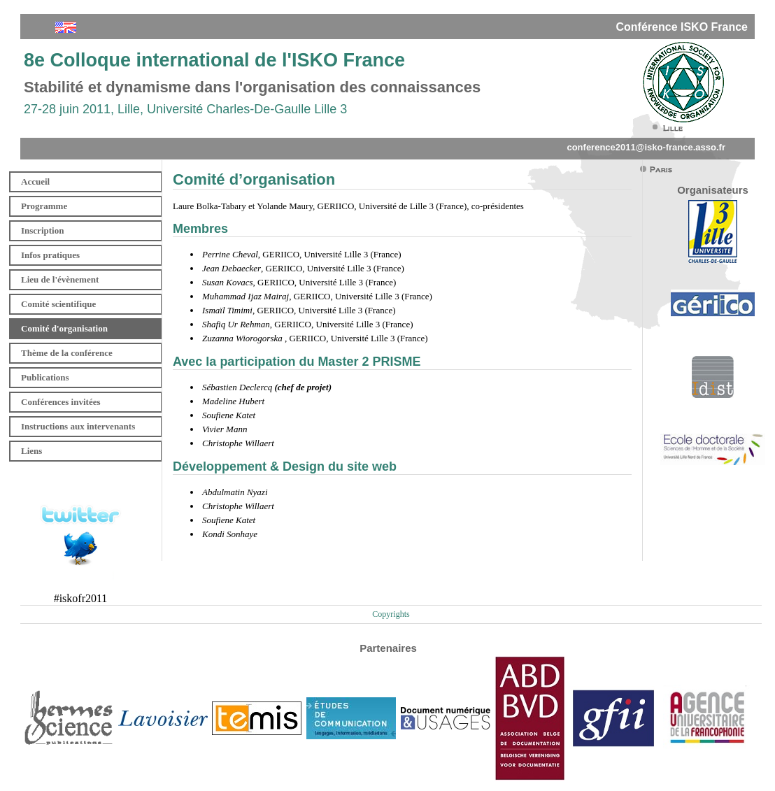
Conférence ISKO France (682, 27)
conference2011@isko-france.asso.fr (646, 147)
